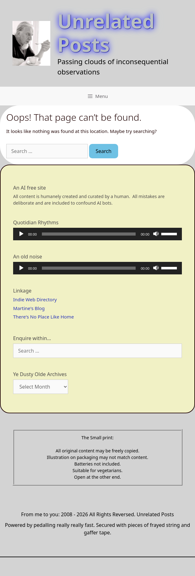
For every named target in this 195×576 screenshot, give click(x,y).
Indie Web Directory (35, 299)
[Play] (21, 234)
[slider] (89, 234)
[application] (97, 234)
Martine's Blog (29, 308)
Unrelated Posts (105, 33)
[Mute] (156, 234)
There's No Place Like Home (43, 316)
